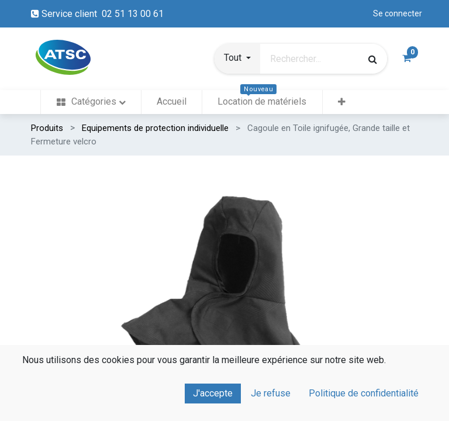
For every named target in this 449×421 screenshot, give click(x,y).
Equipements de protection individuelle (155, 128)
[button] (237, 59)
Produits (47, 128)
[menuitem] (91, 102)
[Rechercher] (372, 59)
